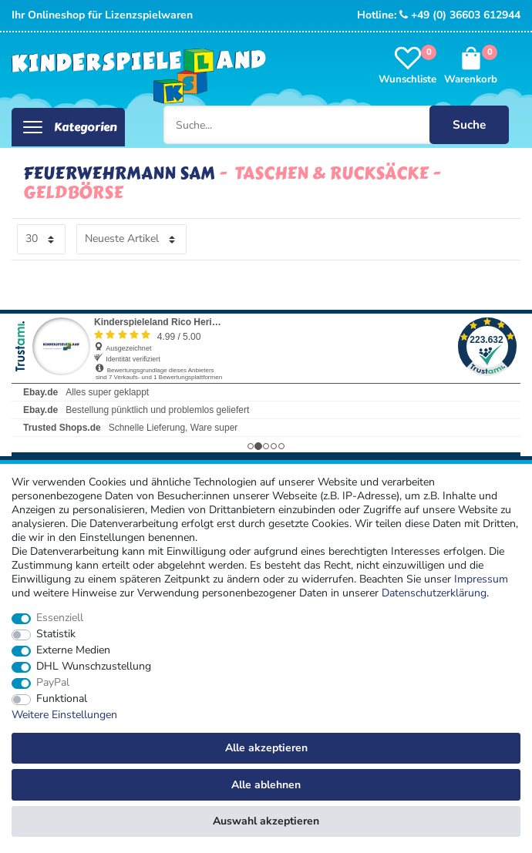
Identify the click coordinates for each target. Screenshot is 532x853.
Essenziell (59, 618)
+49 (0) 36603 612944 (459, 15)
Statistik (56, 634)
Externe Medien (73, 650)
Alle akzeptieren (266, 747)
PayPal (52, 683)
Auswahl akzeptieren (266, 821)
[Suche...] (336, 125)
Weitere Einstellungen (64, 715)
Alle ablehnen (266, 784)
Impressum (481, 579)
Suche (469, 124)
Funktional (61, 699)
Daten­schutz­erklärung (434, 593)
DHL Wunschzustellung (93, 666)
